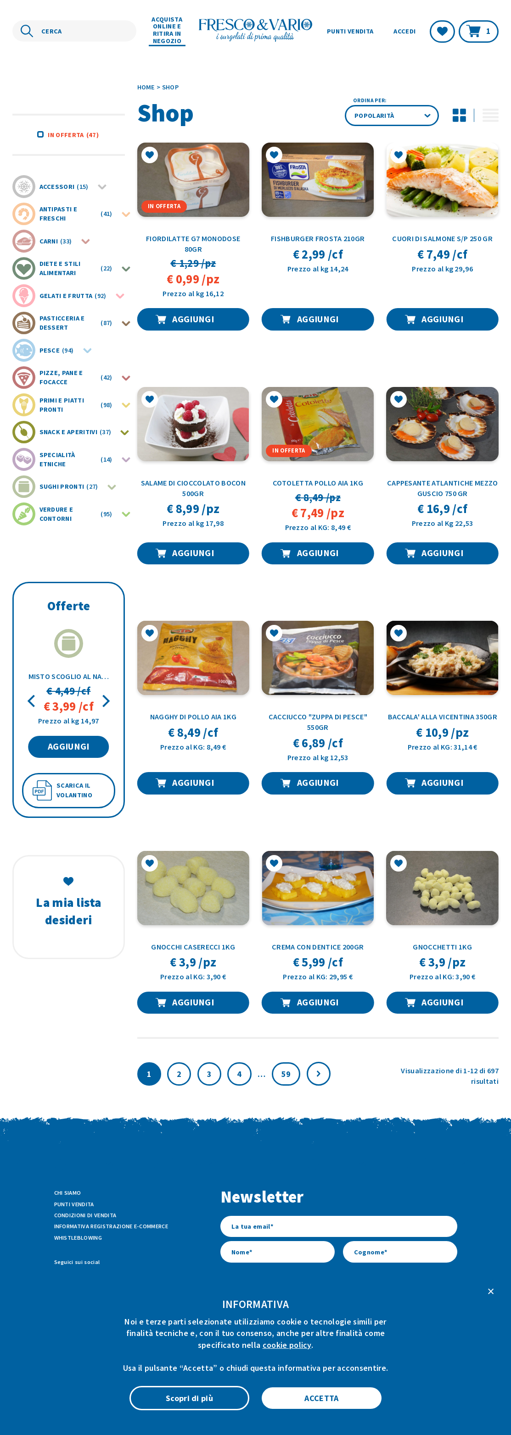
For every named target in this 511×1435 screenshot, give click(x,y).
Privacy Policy (364, 1393)
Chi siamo (67, 1192)
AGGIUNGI (69, 746)
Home (146, 87)
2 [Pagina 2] (179, 1074)
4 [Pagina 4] (239, 1074)
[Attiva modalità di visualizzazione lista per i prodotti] (490, 115)
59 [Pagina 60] (286, 1074)
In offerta (73, 134)
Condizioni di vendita (85, 1215)
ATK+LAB (134, 1414)
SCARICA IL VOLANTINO (74, 790)
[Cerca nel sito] (74, 31)
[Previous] (32, 701)
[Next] (105, 701)
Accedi (404, 31)
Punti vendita (350, 31)
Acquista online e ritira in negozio (167, 30)
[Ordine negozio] (392, 116)
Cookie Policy (316, 1393)
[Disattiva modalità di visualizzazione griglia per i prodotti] (459, 115)
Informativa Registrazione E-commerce (111, 1226)
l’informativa (336, 1315)
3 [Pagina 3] (209, 1074)
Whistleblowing (78, 1237)
